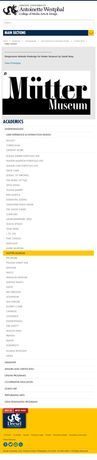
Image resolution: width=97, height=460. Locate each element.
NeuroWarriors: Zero (19, 219)
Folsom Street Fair (17, 262)
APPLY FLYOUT (20, 410)
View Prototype (13, 63)
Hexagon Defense (16, 277)
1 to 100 (11, 233)
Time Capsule (13, 238)
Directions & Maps (60, 435)
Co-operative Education (19, 381)
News (9, 355)
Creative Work (79, 41)
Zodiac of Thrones (17, 175)
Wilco (9, 272)
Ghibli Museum (15, 248)
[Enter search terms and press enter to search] (48, 22)
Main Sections (15, 32)
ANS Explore (13, 301)
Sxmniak (11, 267)
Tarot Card (12, 170)
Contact (48, 435)
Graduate (10, 362)
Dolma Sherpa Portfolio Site (23, 155)
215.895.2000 (63, 451)
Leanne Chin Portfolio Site (22, 165)
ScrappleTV (12, 345)
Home (5, 41)
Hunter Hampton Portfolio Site (24, 160)
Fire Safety (12, 325)
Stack (9, 286)
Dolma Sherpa (14, 189)
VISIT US (8, 410)
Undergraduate (30, 41)
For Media (17, 435)
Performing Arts (15, 395)
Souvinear (12, 296)
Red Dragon (13, 291)
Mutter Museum (15, 253)
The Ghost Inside (16, 209)
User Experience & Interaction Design (55, 41)
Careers (26, 435)
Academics (16, 41)
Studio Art (11, 388)
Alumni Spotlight (16, 350)
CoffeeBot (12, 316)
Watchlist (12, 243)
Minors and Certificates (19, 368)
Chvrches (11, 214)
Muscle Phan (14, 330)
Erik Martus (13, 194)
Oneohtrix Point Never (19, 204)
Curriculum (13, 145)
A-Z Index (7, 435)
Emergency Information (78, 435)
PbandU (10, 335)
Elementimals (14, 320)
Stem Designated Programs (21, 401)
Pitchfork (11, 257)
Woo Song (13, 185)
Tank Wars (12, 228)
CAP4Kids (11, 311)
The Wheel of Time (16, 180)
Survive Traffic (15, 282)
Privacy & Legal (37, 435)
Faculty (10, 140)
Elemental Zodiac (16, 199)
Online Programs (15, 375)
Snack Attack (14, 223)
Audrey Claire (14, 306)
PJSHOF (10, 340)
